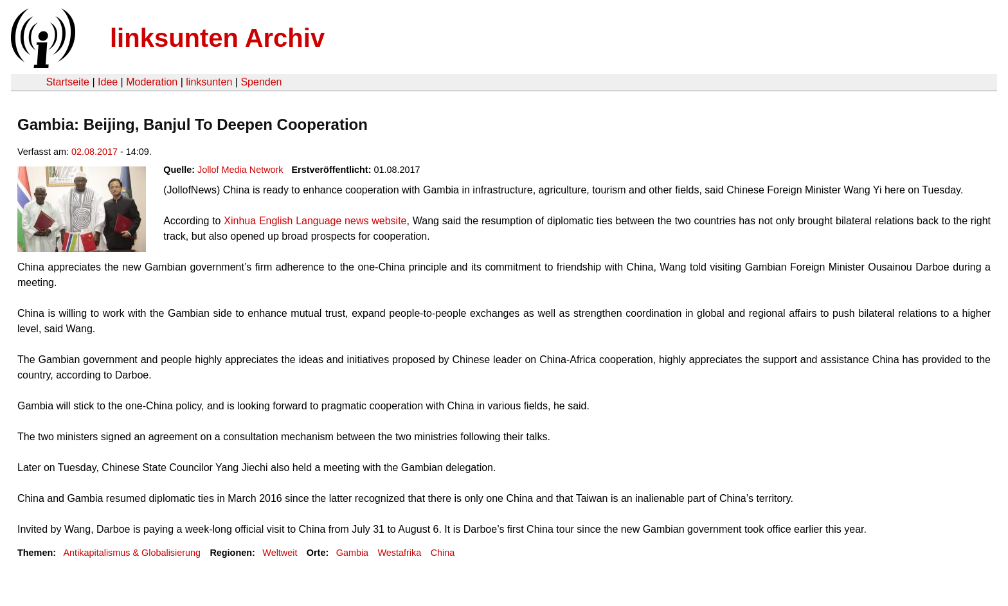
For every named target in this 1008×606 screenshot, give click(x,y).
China (443, 553)
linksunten (209, 81)
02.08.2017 (94, 152)
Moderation (151, 81)
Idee (108, 81)
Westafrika (400, 553)
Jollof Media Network (240, 170)
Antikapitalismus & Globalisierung (132, 553)
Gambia (352, 553)
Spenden (261, 81)
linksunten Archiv (217, 38)
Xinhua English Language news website (315, 220)
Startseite (67, 81)
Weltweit (279, 553)
